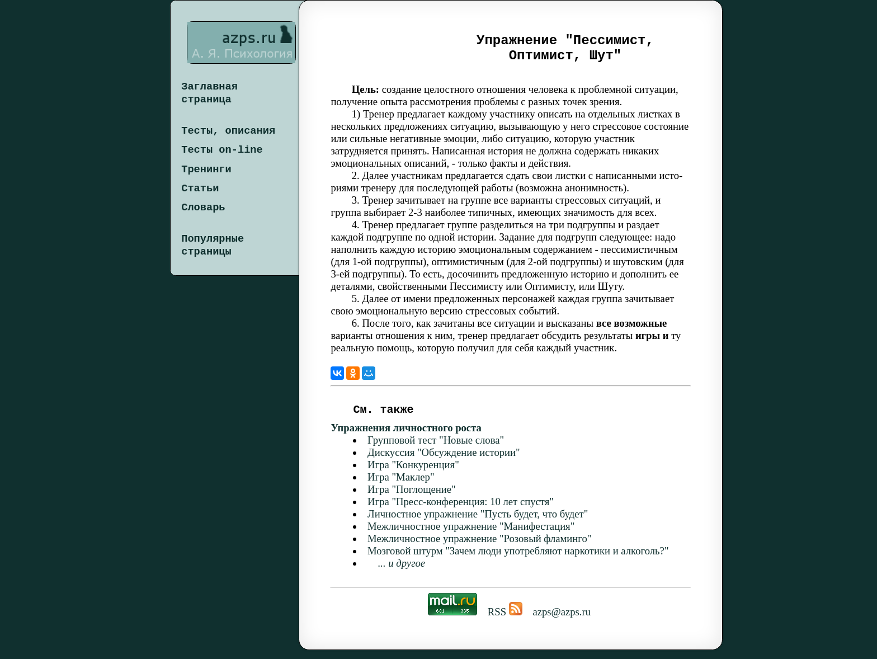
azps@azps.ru (561, 621)
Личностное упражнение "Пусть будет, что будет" (477, 523)
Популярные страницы (212, 245)
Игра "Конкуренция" (413, 473)
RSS (503, 621)
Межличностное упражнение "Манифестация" (470, 535)
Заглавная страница (209, 93)
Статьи (200, 188)
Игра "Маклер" (400, 486)
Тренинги (206, 169)
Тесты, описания (228, 131)
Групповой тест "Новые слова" (435, 449)
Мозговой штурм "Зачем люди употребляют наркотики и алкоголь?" (517, 560)
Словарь (203, 207)
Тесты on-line (222, 150)
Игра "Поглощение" (411, 498)
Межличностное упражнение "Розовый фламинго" (479, 547)
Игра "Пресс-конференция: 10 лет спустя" (460, 510)
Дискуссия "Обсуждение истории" (443, 461)
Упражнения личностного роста (406, 437)
